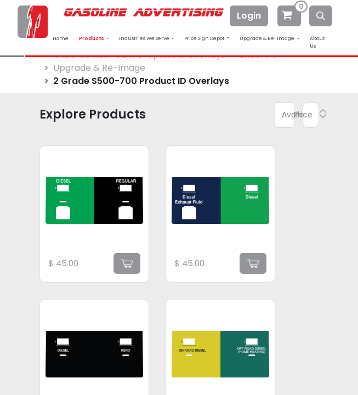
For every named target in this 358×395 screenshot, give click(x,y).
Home (61, 38)
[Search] (320, 15)
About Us (317, 42)
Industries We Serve (145, 38)
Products (92, 38)
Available (288, 114)
